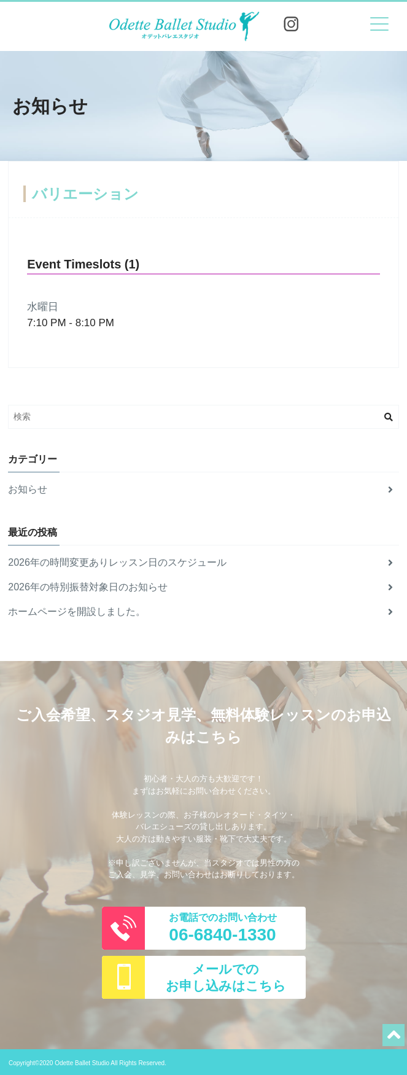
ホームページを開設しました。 (200, 611)
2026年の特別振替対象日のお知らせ (200, 587)
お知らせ (200, 489)
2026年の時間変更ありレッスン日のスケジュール (200, 562)
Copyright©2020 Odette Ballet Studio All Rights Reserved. (87, 1063)
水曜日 (42, 307)
